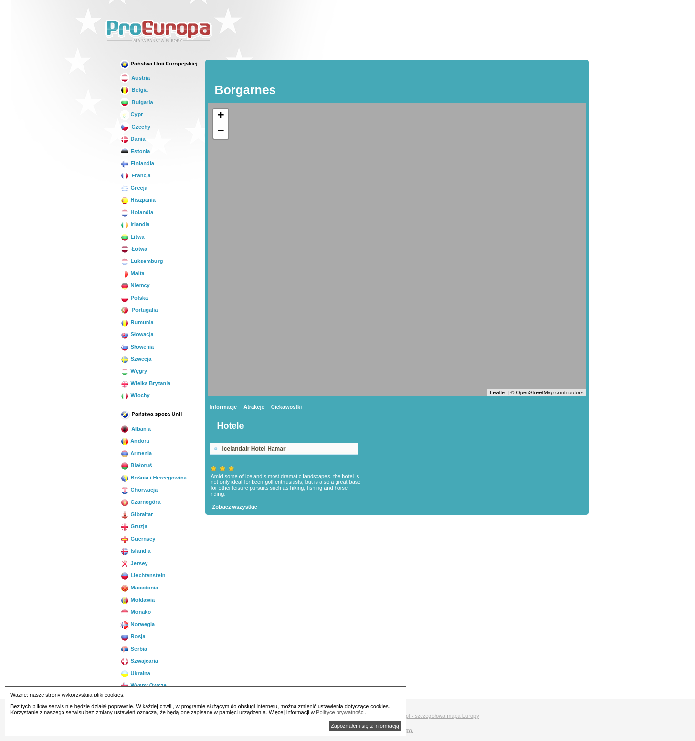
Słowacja (137, 334)
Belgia (134, 90)
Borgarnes (245, 90)
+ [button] (220, 116)
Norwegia (137, 624)
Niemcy (135, 285)
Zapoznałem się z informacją (365, 726)
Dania (133, 139)
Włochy (135, 395)
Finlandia (137, 163)
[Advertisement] (412, 31)
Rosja (133, 636)
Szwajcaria (139, 661)
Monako (135, 612)
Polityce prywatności (340, 712)
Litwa (132, 237)
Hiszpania (138, 200)
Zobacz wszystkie (234, 507)
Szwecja (136, 359)
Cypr (131, 114)
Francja (135, 175)
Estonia (135, 151)
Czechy (135, 127)
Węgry (133, 371)
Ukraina (135, 673)
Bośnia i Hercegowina (153, 477)
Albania (135, 429)
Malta (132, 273)
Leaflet (498, 392)
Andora (134, 441)
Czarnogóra (140, 502)
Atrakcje (253, 407)
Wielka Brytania (145, 383)
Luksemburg (141, 261)
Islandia (135, 551)
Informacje (223, 407)
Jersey (134, 563)
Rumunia (137, 322)
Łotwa (133, 249)
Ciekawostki (286, 407)
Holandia (137, 212)
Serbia (133, 649)
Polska (134, 298)
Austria (135, 78)
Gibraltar (136, 514)
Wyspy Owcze (143, 685)
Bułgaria (136, 102)
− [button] (220, 131)
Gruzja (133, 526)
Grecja (133, 188)
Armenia (136, 453)
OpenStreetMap (535, 392)
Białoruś (136, 465)
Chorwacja (139, 490)
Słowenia (137, 346)
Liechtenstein (143, 575)
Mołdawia (137, 600)
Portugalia (139, 310)
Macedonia (139, 587)
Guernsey (138, 539)
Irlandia (135, 224)
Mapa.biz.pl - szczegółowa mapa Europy (430, 716)
